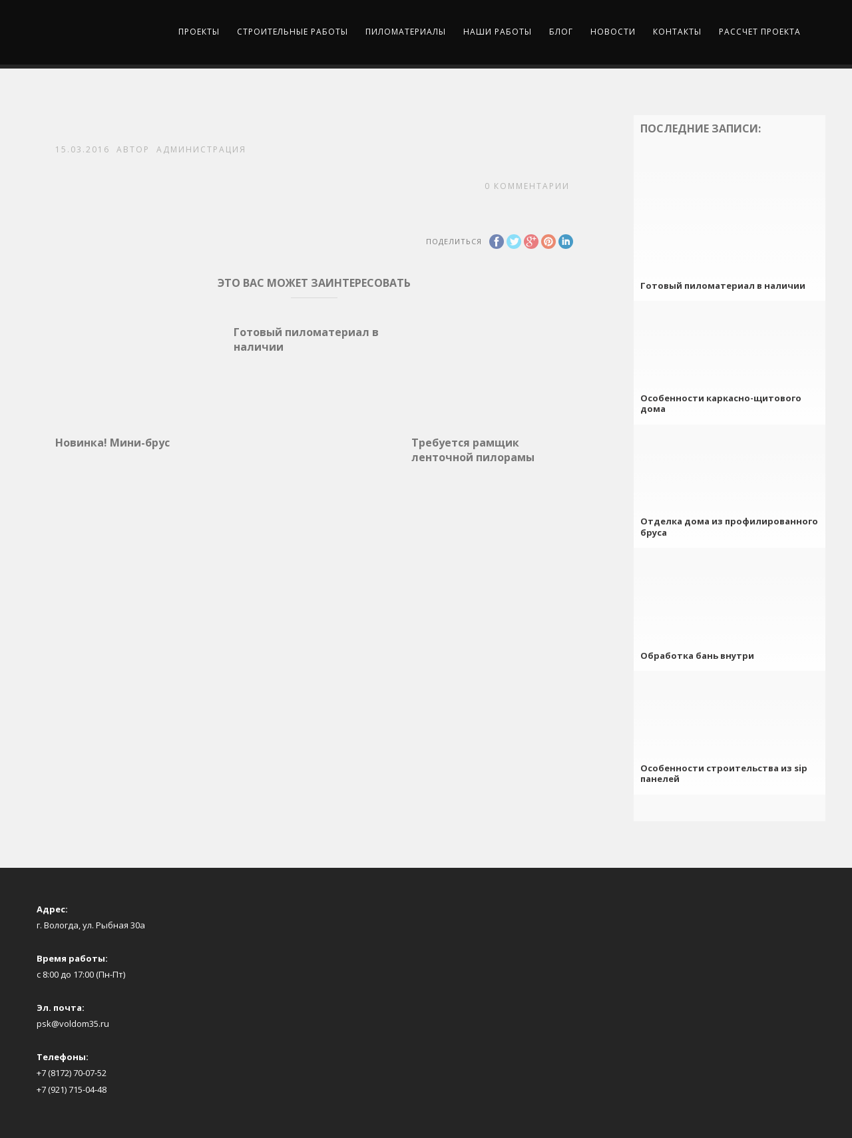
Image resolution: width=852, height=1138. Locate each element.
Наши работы (497, 31)
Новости (613, 31)
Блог (561, 31)
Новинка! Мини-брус (112, 442)
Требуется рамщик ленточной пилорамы (472, 450)
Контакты (677, 31)
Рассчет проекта (760, 31)
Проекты (199, 31)
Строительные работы (292, 31)
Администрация (201, 149)
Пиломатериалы (405, 31)
